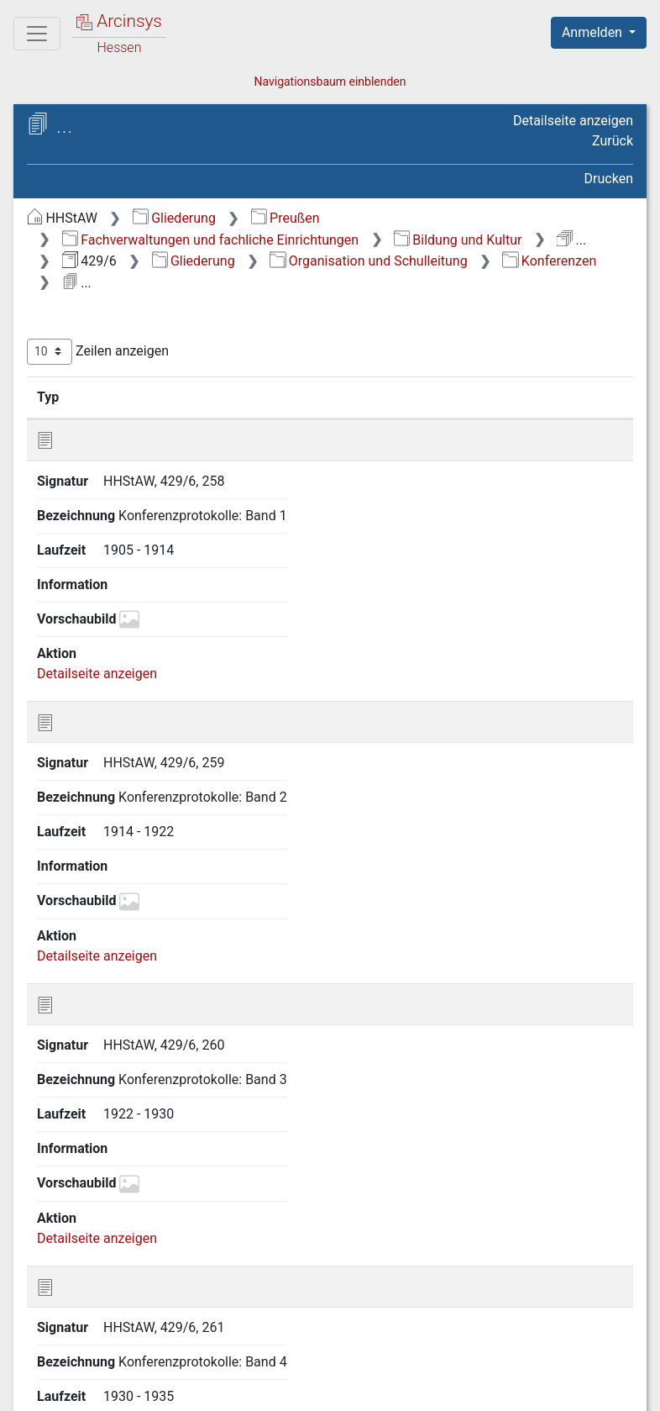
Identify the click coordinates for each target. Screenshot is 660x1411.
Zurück (612, 141)
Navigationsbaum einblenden (330, 81)
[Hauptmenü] (36, 33)
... (571, 240)
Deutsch (101, 1376)
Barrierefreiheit (480, 1388)
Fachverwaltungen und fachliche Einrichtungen (210, 240)
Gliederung (174, 218)
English (38, 1376)
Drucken (608, 179)
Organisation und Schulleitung (368, 261)
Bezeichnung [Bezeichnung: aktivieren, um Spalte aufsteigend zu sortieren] (286, 396)
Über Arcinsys (226, 1388)
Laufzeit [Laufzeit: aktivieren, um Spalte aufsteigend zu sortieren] (465, 396)
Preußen (285, 218)
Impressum (604, 1388)
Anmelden (594, 32)
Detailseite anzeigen (573, 121)
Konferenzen (549, 261)
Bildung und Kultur (457, 240)
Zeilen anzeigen (98, 352)
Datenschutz (352, 1388)
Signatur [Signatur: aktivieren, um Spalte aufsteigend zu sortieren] (127, 396)
